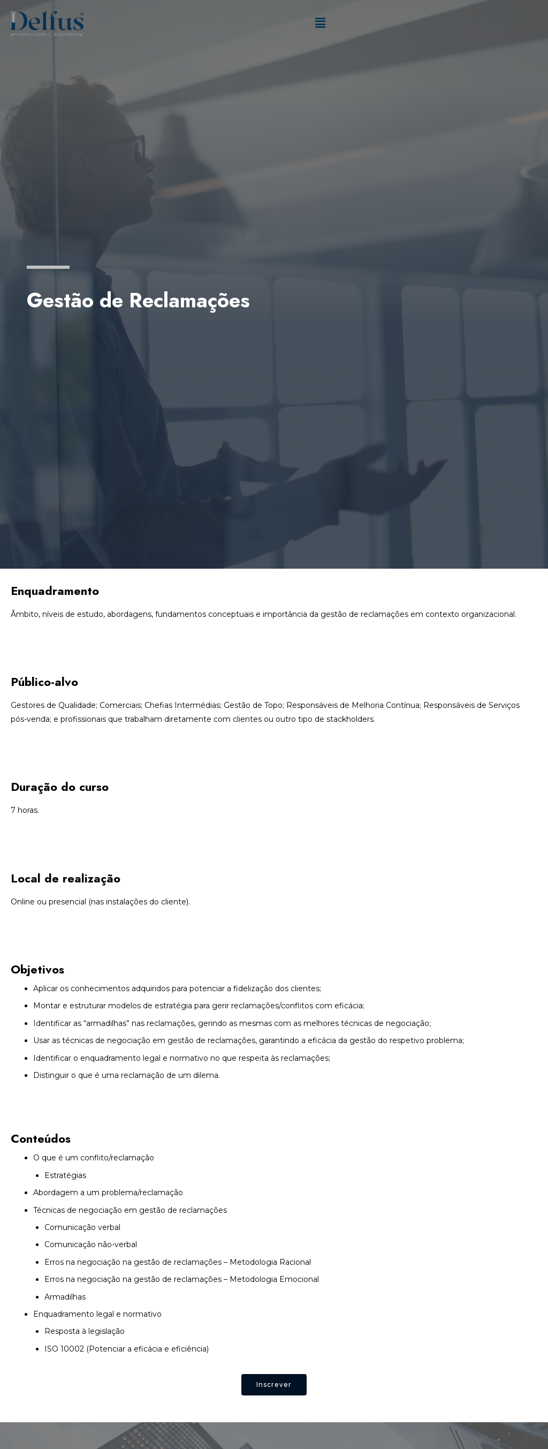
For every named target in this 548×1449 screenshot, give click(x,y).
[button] (274, 1384)
